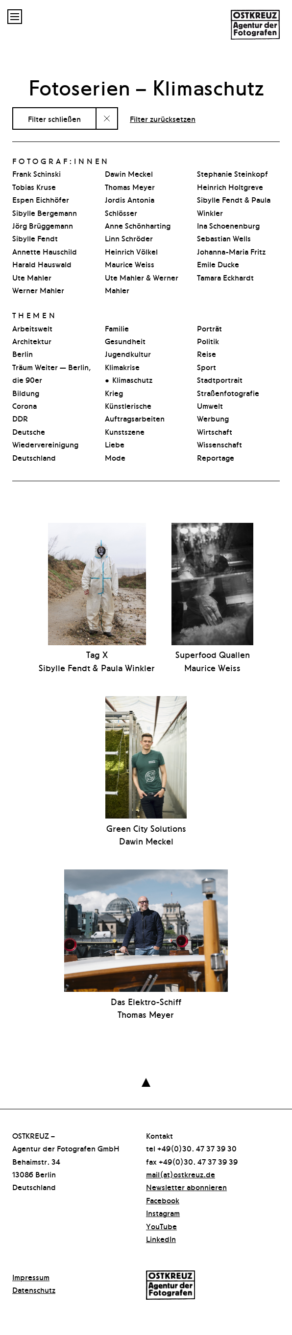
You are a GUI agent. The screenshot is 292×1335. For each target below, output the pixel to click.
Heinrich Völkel (131, 251)
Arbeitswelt (32, 328)
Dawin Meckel (129, 173)
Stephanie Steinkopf (232, 173)
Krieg (114, 392)
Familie (117, 328)
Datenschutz (33, 1289)
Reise (206, 353)
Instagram (163, 1212)
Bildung (25, 392)
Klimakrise (122, 366)
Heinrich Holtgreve (230, 186)
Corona (24, 405)
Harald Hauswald (42, 263)
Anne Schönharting (137, 225)
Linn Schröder (129, 238)
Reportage (215, 457)
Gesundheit (125, 340)
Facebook (162, 1199)
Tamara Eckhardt (225, 277)
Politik (208, 340)
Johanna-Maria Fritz (231, 251)
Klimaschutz (132, 379)
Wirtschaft (214, 431)
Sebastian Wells (224, 238)
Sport (206, 366)
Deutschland (34, 457)
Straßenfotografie (228, 392)
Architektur (31, 340)
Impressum (30, 1276)
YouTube (161, 1225)
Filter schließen (54, 118)
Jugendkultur (128, 353)
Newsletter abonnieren (186, 1186)
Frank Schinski (36, 173)
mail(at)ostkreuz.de (180, 1174)
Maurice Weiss (129, 263)
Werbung (213, 418)
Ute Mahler (31, 277)
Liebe (114, 444)
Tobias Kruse (34, 186)
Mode (115, 457)
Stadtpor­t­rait (220, 379)
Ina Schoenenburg (228, 225)
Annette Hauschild (44, 251)
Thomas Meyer (130, 186)
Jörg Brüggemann (42, 225)
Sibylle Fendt (35, 238)
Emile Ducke (218, 263)
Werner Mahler (38, 289)
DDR (20, 418)
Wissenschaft (219, 444)
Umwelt (210, 405)
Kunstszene (125, 431)
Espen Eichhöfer (40, 199)
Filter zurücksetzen (162, 118)
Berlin (22, 353)
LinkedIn (161, 1238)
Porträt (209, 328)
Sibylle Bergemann (44, 212)
